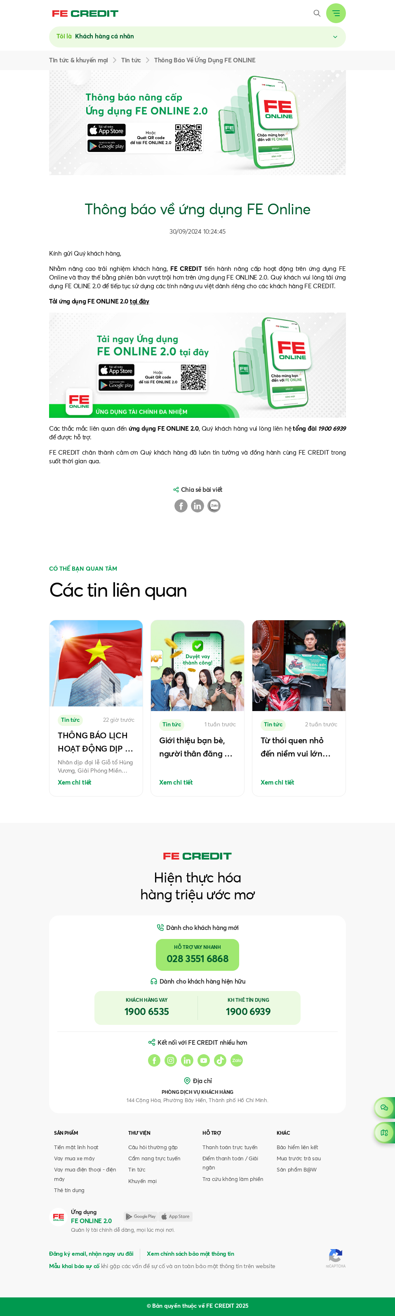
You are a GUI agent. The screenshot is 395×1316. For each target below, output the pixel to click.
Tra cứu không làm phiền (232, 1179)
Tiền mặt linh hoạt (76, 1147)
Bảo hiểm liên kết (297, 1147)
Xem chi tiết (75, 783)
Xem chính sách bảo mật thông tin (190, 1254)
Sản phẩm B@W (297, 1170)
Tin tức (137, 1170)
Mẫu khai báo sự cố (74, 1266)
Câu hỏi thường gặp (153, 1147)
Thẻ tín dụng (69, 1190)
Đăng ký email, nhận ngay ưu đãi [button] (91, 1254)
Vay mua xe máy (74, 1159)
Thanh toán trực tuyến (230, 1147)
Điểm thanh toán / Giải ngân (230, 1163)
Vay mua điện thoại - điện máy (85, 1174)
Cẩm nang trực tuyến (154, 1159)
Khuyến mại (142, 1181)
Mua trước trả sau (298, 1159)
